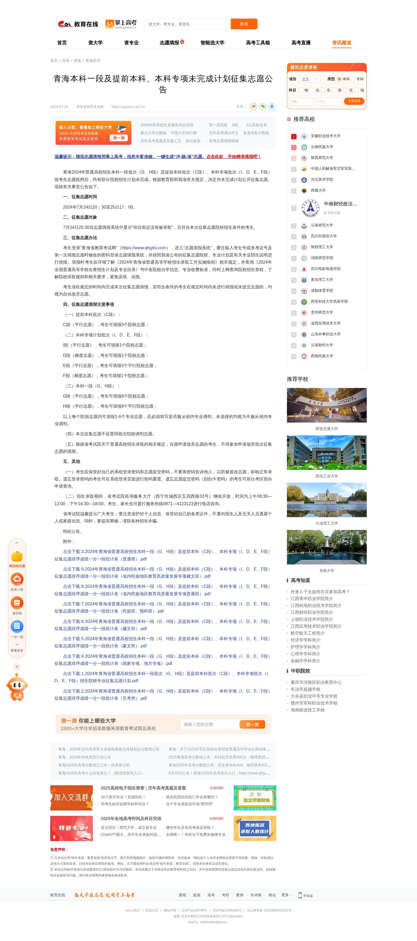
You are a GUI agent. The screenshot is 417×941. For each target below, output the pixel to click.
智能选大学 (212, 42)
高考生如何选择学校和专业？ (125, 804)
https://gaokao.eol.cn (128, 107)
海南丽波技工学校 (308, 710)
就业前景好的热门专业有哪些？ (192, 797)
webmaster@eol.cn (213, 922)
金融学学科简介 (305, 661)
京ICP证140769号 (194, 910)
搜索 (244, 24)
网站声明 (170, 910)
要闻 (182, 895)
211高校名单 (256, 125)
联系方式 (151, 910)
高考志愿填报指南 (224, 141)
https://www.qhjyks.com (144, 248)
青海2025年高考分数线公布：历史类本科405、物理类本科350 (220, 765)
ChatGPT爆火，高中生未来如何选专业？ (134, 834)
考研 (225, 895)
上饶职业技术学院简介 (312, 619)
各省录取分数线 (256, 133)
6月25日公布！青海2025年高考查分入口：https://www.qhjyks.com (223, 773)
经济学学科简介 (305, 640)
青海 (77, 60)
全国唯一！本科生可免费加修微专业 (196, 834)
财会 (272, 895)
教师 (240, 895)
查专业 (131, 42)
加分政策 (193, 141)
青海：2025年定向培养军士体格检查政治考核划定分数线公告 (109, 749)
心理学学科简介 (305, 654)
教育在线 (57, 895)
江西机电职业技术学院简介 (316, 605)
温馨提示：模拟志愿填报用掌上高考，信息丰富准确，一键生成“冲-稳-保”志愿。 (158, 156)
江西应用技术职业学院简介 (316, 626)
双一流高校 (218, 125)
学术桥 (256, 895)
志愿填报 (169, 42)
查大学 (95, 42)
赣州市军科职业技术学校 (314, 703)
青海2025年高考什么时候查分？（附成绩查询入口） (101, 773)
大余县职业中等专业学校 (314, 696)
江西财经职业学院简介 (312, 612)
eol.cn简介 (132, 910)
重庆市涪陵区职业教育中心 (316, 682)
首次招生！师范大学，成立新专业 (129, 827)
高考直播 (301, 42)
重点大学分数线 (153, 133)
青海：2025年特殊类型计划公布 (84, 757)
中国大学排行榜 (184, 133)
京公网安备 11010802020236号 (269, 910)
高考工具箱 (258, 42)
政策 (197, 895)
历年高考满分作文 (224, 133)
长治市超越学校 (305, 689)
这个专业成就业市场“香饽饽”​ (189, 804)
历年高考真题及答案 (167, 788)
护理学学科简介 (305, 647)
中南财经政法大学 (341, 203)
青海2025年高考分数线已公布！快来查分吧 (94, 765)
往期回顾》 (218, 788)
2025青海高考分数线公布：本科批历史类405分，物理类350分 (220, 757)
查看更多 (17, 650)
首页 (62, 42)
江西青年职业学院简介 (312, 598)
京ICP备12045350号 (226, 910)
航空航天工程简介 (308, 633)
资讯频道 (341, 42)
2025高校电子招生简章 (122, 788)
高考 (65, 60)
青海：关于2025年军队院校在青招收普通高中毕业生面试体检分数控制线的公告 (234, 749)
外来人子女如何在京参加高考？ (320, 591)
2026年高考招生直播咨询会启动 (166, 125)
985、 (237, 125)
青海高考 (92, 60)
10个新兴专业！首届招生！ (123, 797)
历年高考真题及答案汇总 (160, 141)
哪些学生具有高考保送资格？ (190, 827)
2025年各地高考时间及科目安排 (131, 818)
